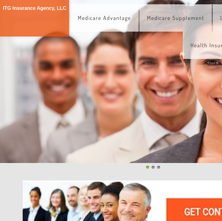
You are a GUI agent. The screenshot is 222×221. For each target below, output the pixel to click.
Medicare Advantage (104, 17)
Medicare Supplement (175, 17)
